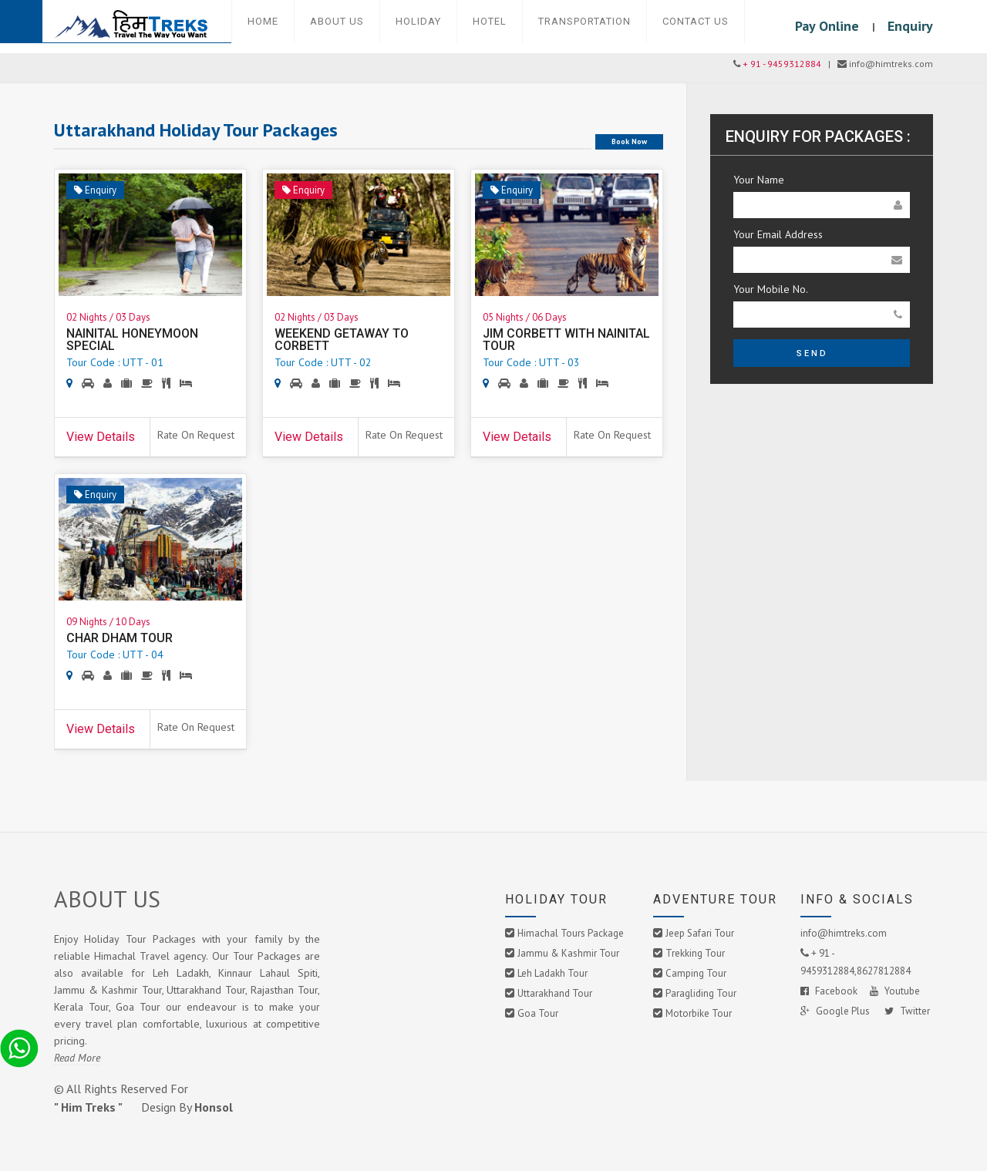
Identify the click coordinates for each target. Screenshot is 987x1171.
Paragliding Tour (700, 993)
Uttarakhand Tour (554, 993)
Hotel (490, 21)
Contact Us (695, 21)
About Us (337, 21)
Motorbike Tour (698, 1013)
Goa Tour (537, 1013)
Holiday (418, 21)
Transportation (584, 21)
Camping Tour (695, 973)
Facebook (828, 991)
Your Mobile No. (770, 289)
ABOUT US (107, 898)
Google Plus (836, 1011)
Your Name (758, 180)
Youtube (895, 991)
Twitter (907, 1011)
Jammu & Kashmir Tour (568, 953)
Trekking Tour (695, 953)
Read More (77, 1058)
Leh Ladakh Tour (552, 973)
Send (812, 353)
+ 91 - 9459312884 (782, 63)
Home (263, 21)
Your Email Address (778, 234)
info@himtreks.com (843, 933)
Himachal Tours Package (570, 933)
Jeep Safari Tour (699, 933)
